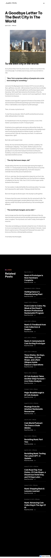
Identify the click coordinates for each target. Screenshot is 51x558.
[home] (11, 3)
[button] (44, 3)
